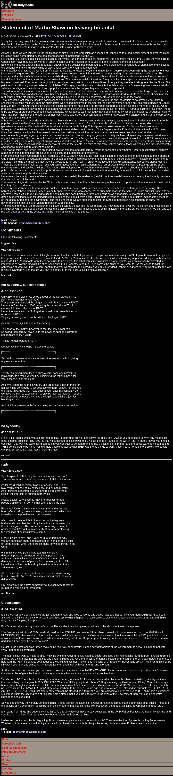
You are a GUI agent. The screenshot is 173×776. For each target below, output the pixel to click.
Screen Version (11, 19)
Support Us (9, 772)
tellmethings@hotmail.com (29, 731)
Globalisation (11, 602)
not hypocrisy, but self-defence (23, 284)
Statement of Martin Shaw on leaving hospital (57, 28)
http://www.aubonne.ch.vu (35, 223)
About (5, 756)
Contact (7, 760)
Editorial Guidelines (14, 747)
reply (5, 464)
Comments (11, 230)
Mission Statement (13, 752)
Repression (74, 35)
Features (7, 15)
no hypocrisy (10, 426)
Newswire (8, 10)
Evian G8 (46, 35)
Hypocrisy (8, 243)
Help (5, 764)
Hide (4, 237)
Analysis (59, 35)
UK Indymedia (23, 5)
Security (7, 768)
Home (5, 739)
